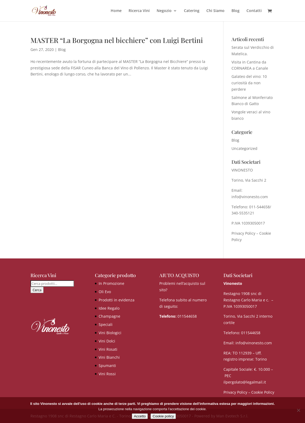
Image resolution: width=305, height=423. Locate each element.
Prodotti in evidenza (116, 299)
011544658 (187, 316)
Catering (191, 11)
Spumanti (107, 365)
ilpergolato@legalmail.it (244, 382)
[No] (298, 410)
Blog (235, 11)
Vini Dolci (107, 341)
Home (116, 11)
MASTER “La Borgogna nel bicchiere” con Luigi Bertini (116, 40)
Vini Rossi (107, 373)
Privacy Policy (243, 233)
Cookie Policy (262, 392)
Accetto (140, 416)
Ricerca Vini (139, 11)
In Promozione (111, 283)
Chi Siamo (215, 11)
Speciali (106, 324)
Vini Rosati (108, 349)
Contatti (254, 11)
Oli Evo (105, 291)
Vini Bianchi (109, 357)
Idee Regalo (109, 308)
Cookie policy (163, 416)
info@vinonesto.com (253, 342)
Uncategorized (244, 148)
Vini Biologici (110, 332)
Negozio (164, 11)
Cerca (37, 290)
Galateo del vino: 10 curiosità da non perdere (249, 83)
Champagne (109, 316)
